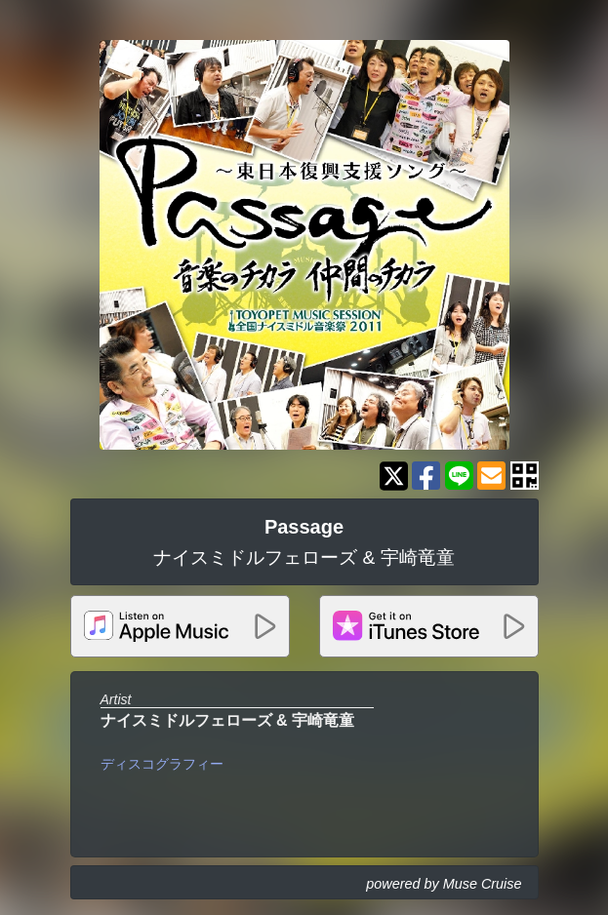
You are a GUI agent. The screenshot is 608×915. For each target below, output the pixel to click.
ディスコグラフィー (162, 764)
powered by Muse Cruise (443, 884)
